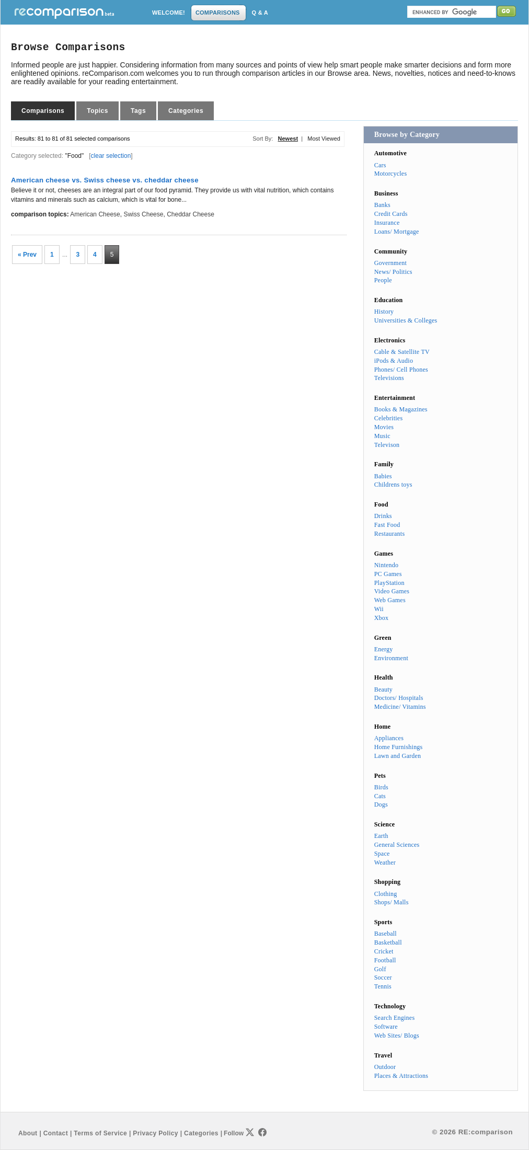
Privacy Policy (155, 1133)
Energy (383, 649)
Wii (379, 609)
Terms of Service (100, 1133)
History (384, 311)
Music (382, 436)
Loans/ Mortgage (396, 231)
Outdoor (385, 1067)
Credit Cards (391, 213)
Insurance (387, 222)
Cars (380, 165)
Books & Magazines (401, 409)
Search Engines (394, 1017)
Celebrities (388, 418)
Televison (387, 444)
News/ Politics (393, 271)
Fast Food (387, 524)
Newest (288, 138)
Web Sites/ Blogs (396, 1035)
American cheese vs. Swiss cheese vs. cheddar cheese (105, 180)
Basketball (388, 942)
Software (386, 1026)
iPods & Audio (393, 360)
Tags (138, 110)
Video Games (392, 591)
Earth (381, 836)
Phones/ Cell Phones (401, 369)
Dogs (381, 804)
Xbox (381, 618)
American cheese (95, 214)
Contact (55, 1133)
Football (385, 960)
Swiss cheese (143, 214)
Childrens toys (393, 484)
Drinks (383, 516)
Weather (385, 862)
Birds (381, 787)
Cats (380, 796)
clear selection (111, 155)
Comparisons (42, 110)
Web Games (390, 600)
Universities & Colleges (406, 320)
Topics (97, 110)
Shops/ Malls (391, 902)
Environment (391, 658)
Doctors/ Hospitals (398, 698)
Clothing (385, 894)
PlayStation (389, 582)
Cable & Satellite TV (402, 351)
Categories (185, 110)
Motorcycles (390, 173)
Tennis (383, 986)
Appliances (389, 738)
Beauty (383, 689)
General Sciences (397, 844)
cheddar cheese (190, 214)
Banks (382, 205)
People (383, 280)
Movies (384, 427)
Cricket (384, 951)
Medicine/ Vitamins (400, 706)
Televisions (389, 378)
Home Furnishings (398, 747)
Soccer (383, 977)
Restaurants (389, 533)
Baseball (385, 933)
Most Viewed (323, 138)
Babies (383, 476)
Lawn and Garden (397, 756)
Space (382, 853)
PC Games (388, 574)
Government (390, 263)
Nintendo (386, 565)
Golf (380, 969)
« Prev (27, 254)
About (27, 1133)
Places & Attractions (401, 1075)
